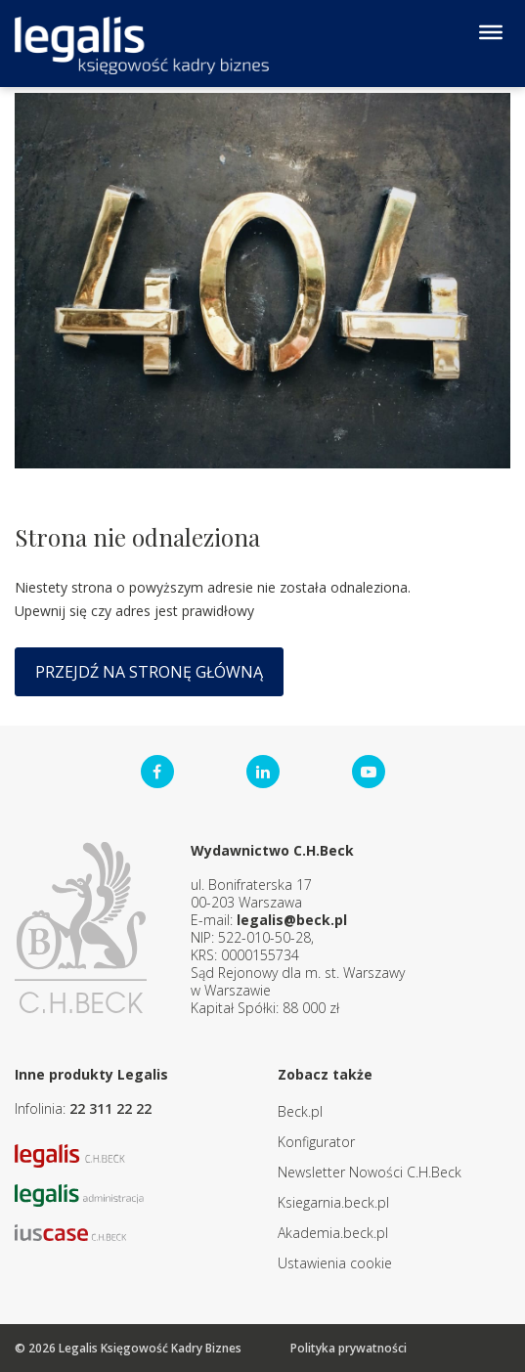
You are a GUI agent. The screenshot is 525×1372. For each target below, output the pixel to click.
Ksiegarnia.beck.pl (333, 1202)
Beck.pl (300, 1111)
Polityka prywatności (348, 1348)
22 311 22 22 (110, 1108)
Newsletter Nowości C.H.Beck (369, 1172)
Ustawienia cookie (335, 1263)
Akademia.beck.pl (333, 1232)
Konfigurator (316, 1141)
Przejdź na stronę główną (149, 672)
